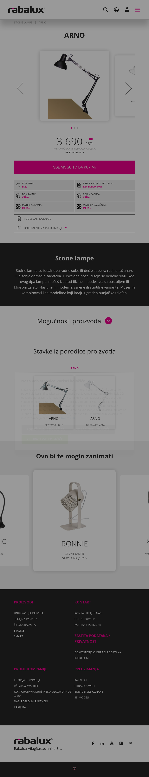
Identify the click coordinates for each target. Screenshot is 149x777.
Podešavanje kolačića (46, 407)
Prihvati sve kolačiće (45, 417)
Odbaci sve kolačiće (92, 407)
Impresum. (68, 395)
